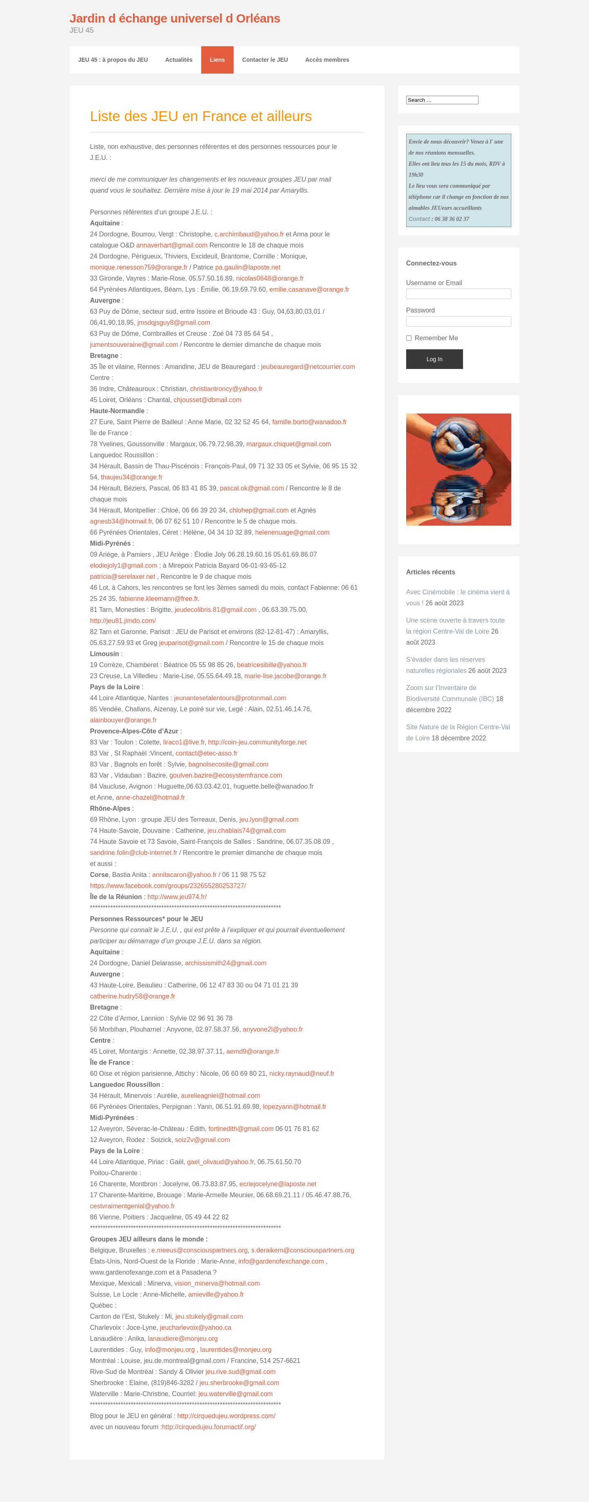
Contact (419, 219)
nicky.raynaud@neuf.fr (302, 1073)
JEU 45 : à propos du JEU (113, 59)
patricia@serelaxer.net (122, 576)
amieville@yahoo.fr (216, 1294)
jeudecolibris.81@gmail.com (215, 609)
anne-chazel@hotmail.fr (150, 797)
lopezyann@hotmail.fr (294, 1106)
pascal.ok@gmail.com (252, 488)
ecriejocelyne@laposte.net (278, 1183)
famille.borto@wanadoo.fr (309, 421)
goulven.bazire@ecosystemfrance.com (225, 775)
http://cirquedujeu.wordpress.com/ (225, 1415)
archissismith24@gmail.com (225, 963)
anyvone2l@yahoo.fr (273, 1029)
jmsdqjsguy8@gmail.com (173, 322)
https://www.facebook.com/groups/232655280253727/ (168, 885)
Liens (217, 59)
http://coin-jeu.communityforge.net (257, 742)
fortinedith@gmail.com (241, 1128)
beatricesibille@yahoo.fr (272, 664)
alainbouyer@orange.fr (123, 720)
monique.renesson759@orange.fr (139, 267)
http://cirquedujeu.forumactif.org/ (209, 1426)
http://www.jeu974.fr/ (177, 896)
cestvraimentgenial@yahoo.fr (132, 1206)
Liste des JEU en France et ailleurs (201, 116)
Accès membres (327, 59)
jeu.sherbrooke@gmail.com (239, 1382)
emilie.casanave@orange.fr (309, 289)
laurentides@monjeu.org (236, 1349)
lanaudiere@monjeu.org (183, 1338)
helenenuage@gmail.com (292, 532)
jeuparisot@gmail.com (190, 642)
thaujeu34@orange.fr (132, 477)
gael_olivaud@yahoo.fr (220, 1161)
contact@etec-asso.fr (206, 753)
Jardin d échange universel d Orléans (175, 18)
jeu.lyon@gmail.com (269, 819)
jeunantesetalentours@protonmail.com (230, 698)
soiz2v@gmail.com (202, 1139)
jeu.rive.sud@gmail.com (241, 1371)
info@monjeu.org (170, 1349)
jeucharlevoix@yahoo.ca (196, 1327)
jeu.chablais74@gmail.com (246, 830)
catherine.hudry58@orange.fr (132, 996)
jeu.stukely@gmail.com (209, 1316)
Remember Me (436, 338)
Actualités (179, 59)
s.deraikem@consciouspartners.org (302, 1250)
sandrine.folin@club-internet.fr (134, 852)
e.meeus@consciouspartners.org (199, 1250)
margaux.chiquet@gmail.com (288, 444)
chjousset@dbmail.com (208, 399)
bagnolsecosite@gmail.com (229, 764)
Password (420, 310)
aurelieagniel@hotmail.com (220, 1095)
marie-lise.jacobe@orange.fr (286, 675)
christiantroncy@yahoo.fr (226, 388)
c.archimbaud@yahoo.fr (249, 234)
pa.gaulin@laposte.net (247, 267)
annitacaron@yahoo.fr (184, 874)
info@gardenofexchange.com (280, 1261)
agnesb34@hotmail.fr (121, 521)
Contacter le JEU (265, 59)
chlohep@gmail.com (259, 510)
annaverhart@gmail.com (172, 245)
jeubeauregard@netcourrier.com (308, 366)
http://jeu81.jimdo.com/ (123, 620)
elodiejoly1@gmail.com (123, 565)
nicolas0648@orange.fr (270, 278)
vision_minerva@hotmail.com (217, 1283)
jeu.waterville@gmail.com (235, 1393)
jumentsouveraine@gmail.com (134, 344)
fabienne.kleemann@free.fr (158, 598)
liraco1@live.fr (184, 742)
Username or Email (434, 282)
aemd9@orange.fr (253, 1051)
